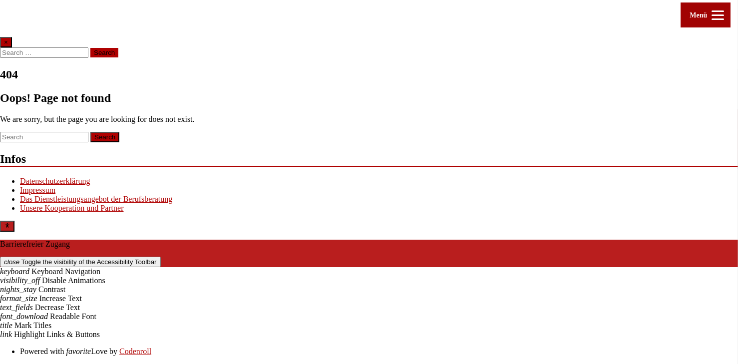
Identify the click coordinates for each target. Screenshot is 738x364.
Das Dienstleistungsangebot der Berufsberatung (96, 199)
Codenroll (135, 351)
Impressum (37, 190)
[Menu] (706, 14)
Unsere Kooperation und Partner (72, 208)
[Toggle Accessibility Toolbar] (7, 226)
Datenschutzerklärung (55, 181)
